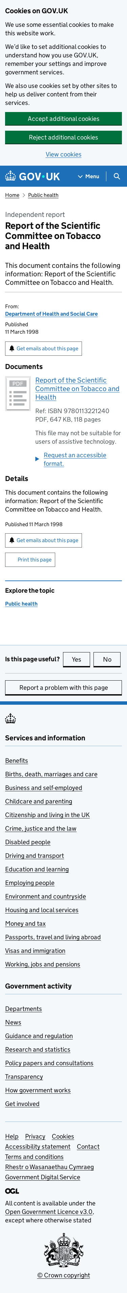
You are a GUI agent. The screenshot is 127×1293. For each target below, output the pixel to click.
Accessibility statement (37, 1146)
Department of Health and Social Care (51, 314)
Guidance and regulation (39, 1036)
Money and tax (25, 923)
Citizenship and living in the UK (47, 815)
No (112, 659)
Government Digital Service (42, 1177)
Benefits (16, 760)
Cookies (63, 1136)
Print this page (34, 559)
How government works (38, 1090)
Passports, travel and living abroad (53, 937)
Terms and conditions (34, 1157)
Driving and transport (34, 856)
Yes (81, 659)
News (13, 1022)
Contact (88, 1146)
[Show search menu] (116, 176)
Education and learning (37, 869)
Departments (23, 1009)
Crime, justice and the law (41, 828)
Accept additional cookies (64, 119)
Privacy (35, 1136)
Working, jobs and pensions (42, 964)
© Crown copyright (63, 1275)
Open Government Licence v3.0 (48, 1212)
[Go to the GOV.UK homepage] (32, 176)
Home (12, 195)
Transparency (24, 1076)
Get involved (22, 1104)
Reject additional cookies (63, 137)
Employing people (30, 883)
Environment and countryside (45, 896)
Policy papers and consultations (49, 1063)
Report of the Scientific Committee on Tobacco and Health (77, 389)
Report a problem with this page (63, 687)
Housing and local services (42, 910)
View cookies (64, 154)
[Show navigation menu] (88, 176)
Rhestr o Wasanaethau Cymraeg (49, 1167)
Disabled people (27, 842)
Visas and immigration (35, 951)
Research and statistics (37, 1049)
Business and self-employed (43, 788)
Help (12, 1136)
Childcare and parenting (38, 801)
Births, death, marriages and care (51, 774)
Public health (43, 195)
